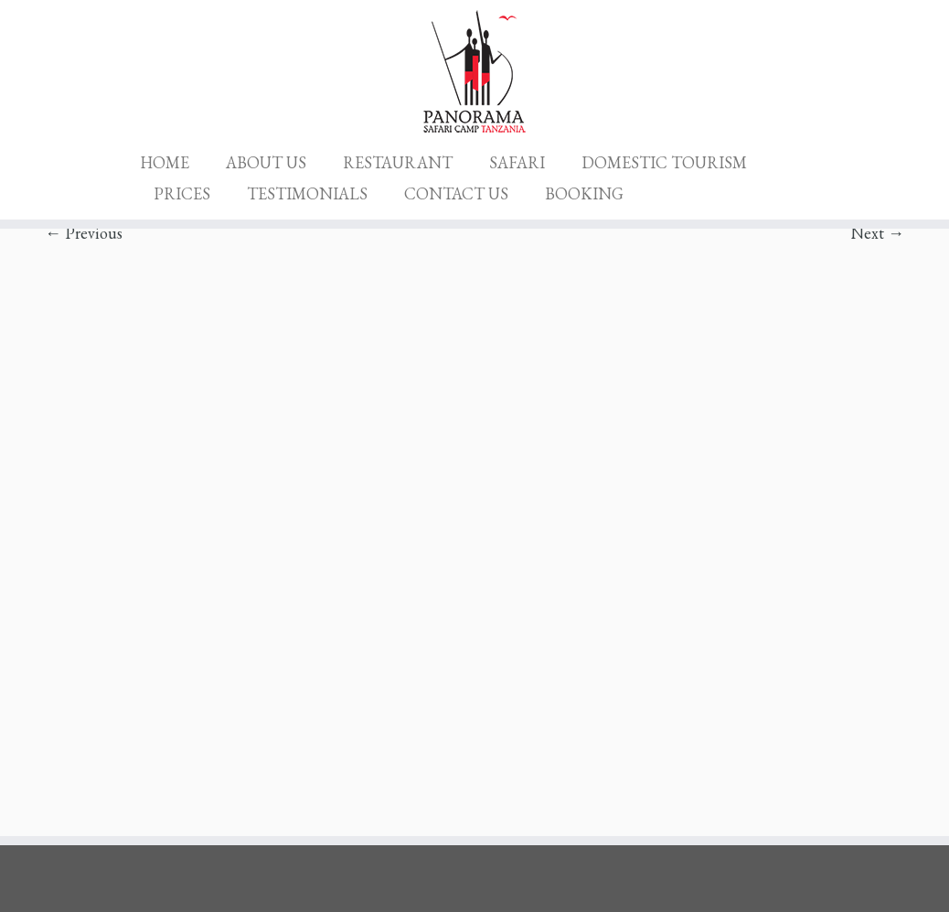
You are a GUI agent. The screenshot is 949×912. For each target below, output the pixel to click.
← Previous (84, 232)
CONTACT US (456, 193)
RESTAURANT (398, 162)
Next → (877, 232)
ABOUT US (266, 162)
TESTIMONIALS (307, 193)
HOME (164, 162)
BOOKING (584, 193)
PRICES (182, 193)
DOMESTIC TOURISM (664, 162)
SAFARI (517, 162)
